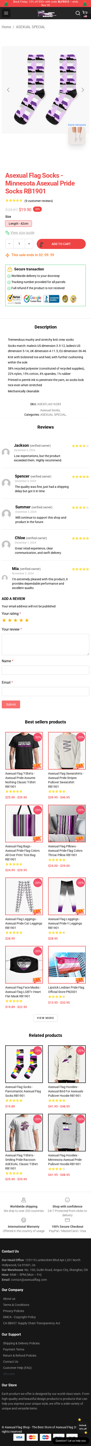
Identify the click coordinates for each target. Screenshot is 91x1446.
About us (9, 1298)
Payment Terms (13, 1349)
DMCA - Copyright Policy (19, 1317)
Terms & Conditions (16, 1305)
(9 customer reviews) (38, 201)
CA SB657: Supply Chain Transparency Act (31, 1323)
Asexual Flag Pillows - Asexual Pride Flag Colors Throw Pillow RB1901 (65, 851)
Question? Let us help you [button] (71, 1440)
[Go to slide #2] (56, 157)
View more (45, 1018)
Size (8, 216)
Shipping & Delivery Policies (21, 1343)
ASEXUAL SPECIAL (30, 27)
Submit (11, 704)
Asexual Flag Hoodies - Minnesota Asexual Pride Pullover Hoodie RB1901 (65, 1160)
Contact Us (10, 1361)
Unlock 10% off (83, 1427)
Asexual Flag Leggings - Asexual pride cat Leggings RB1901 (23, 923)
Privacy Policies (13, 1311)
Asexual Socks (50, 410)
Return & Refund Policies (19, 1355)
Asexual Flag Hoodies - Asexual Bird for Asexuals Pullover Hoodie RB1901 (65, 1091)
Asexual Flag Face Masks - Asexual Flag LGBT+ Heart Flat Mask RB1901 (23, 992)
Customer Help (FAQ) (17, 1368)
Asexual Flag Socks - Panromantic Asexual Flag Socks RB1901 (23, 1091)
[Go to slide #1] (34, 157)
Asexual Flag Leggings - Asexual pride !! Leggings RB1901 (65, 923)
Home (6, 27)
